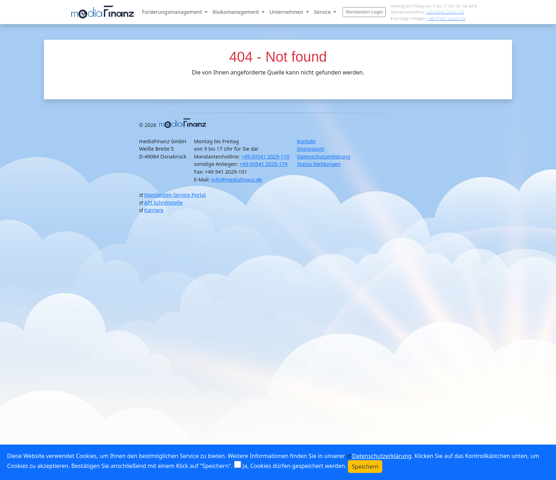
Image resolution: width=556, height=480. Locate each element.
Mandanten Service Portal (175, 194)
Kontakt (306, 141)
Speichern (365, 466)
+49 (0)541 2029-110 (445, 12)
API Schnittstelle (163, 202)
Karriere (153, 210)
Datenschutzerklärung (323, 156)
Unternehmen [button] (287, 12)
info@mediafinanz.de (236, 179)
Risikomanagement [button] (237, 12)
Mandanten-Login (364, 12)
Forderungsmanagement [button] (172, 12)
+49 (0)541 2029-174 (446, 18)
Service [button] (323, 12)
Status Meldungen (318, 164)
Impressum (310, 148)
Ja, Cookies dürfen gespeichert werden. (294, 466)
